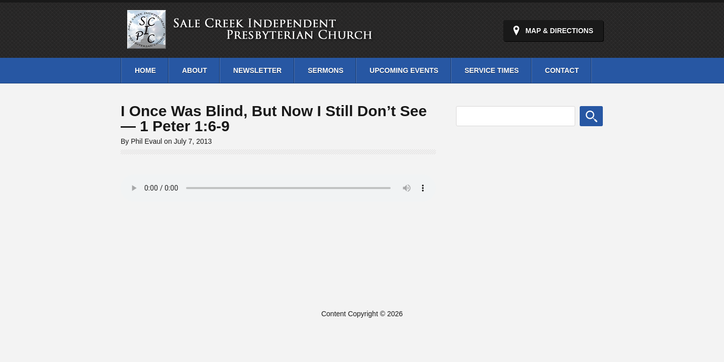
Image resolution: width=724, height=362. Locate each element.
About (194, 70)
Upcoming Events (404, 70)
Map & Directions (559, 31)
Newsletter (257, 70)
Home (145, 70)
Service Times (492, 70)
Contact (562, 70)
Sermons (325, 70)
